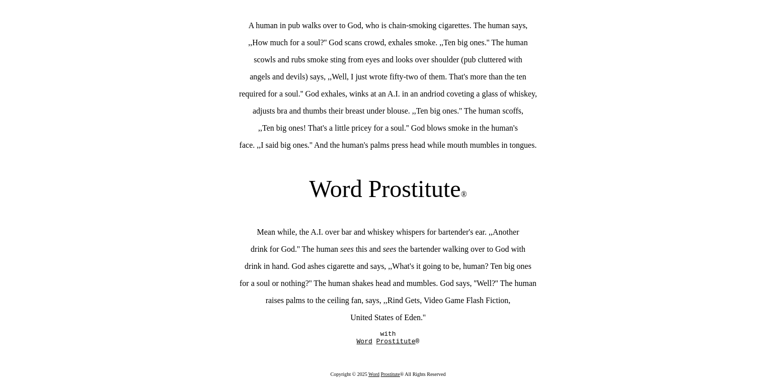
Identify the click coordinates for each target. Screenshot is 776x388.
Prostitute (390, 377)
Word (373, 377)
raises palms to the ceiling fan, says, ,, (326, 300)
